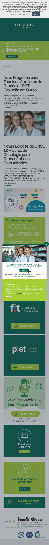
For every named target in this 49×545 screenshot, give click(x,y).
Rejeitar (13, 14)
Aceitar (36, 14)
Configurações (24, 14)
